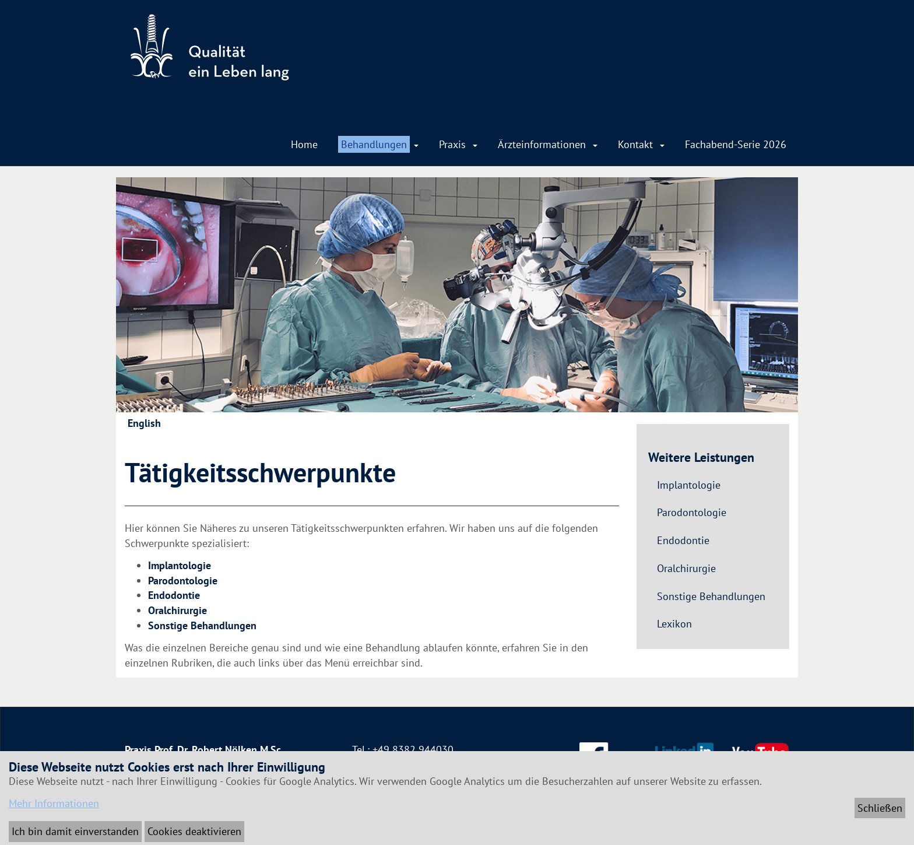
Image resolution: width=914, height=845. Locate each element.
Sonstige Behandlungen (202, 625)
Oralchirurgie (177, 610)
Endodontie (174, 595)
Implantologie (179, 565)
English (144, 423)
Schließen (879, 808)
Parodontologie (182, 580)
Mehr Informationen (54, 803)
